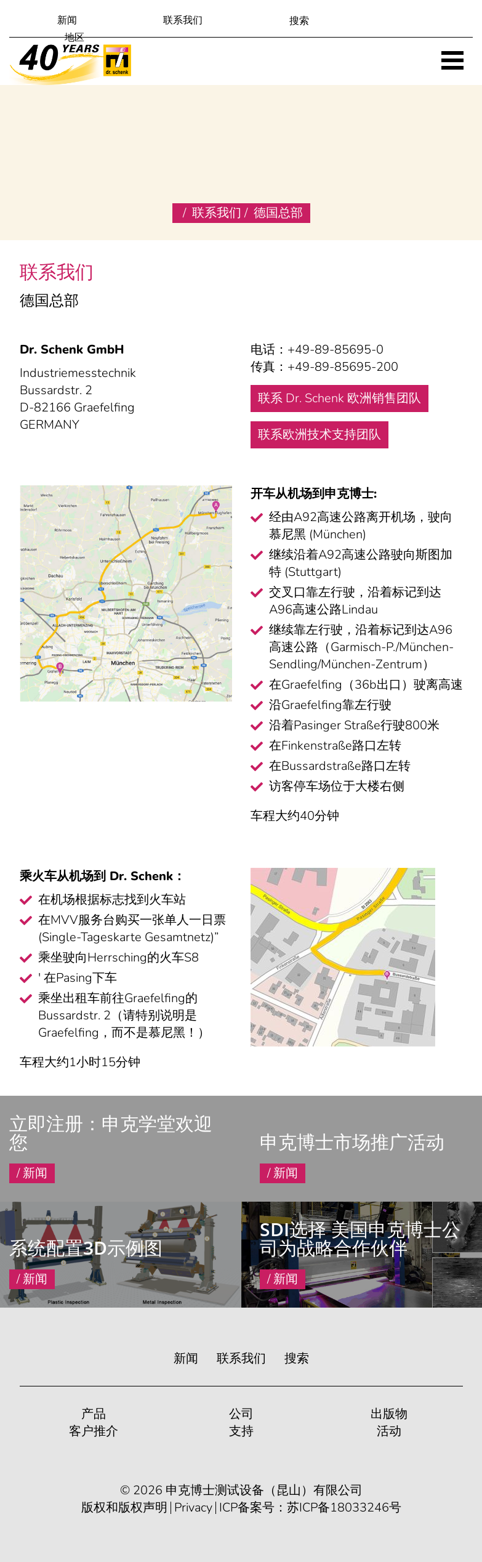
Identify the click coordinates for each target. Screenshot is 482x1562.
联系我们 (183, 20)
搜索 (296, 1358)
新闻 (67, 20)
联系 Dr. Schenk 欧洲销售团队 (339, 398)
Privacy (193, 1508)
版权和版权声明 (124, 1508)
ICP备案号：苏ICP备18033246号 (310, 1508)
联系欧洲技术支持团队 (319, 434)
